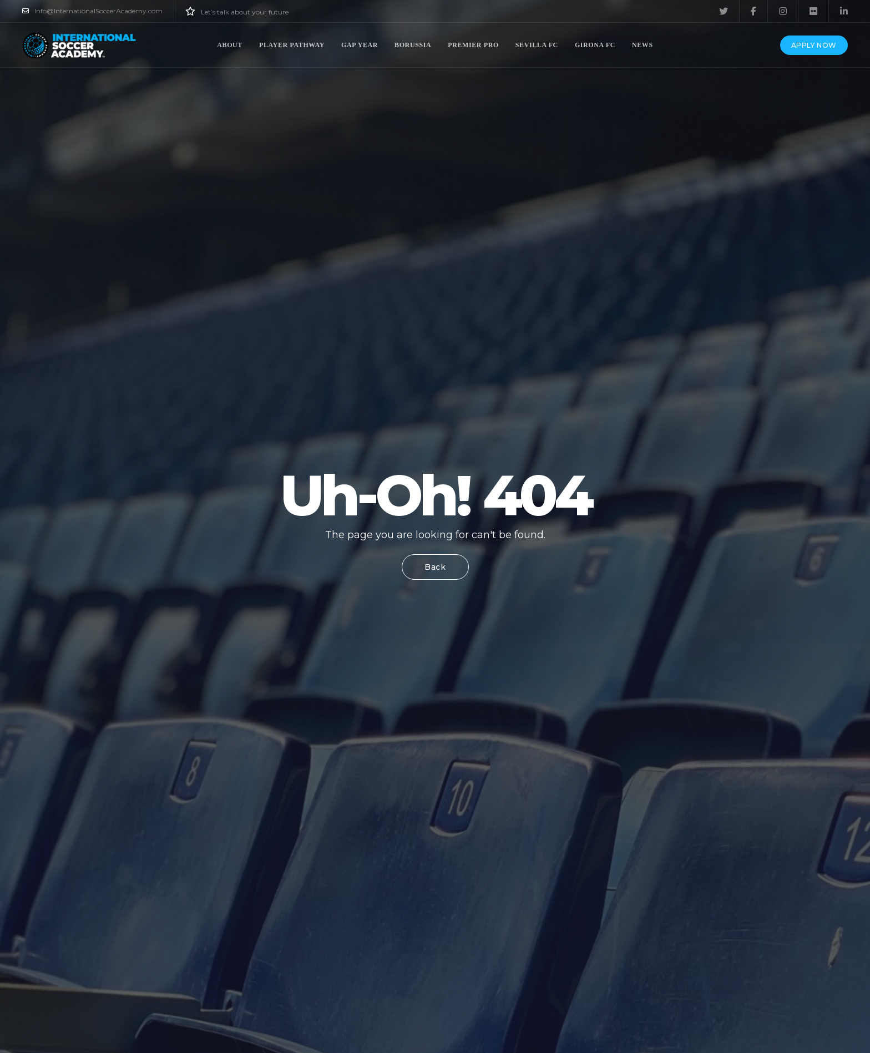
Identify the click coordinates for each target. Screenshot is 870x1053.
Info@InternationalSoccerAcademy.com (92, 11)
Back (435, 567)
